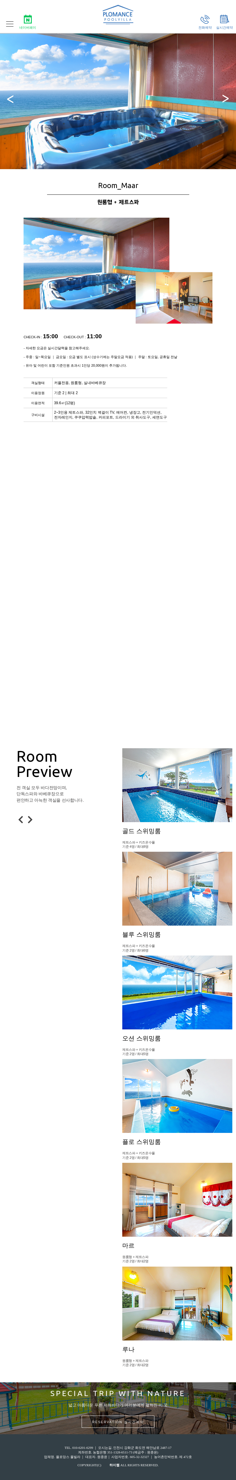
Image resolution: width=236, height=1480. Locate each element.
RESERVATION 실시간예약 (118, 1422)
